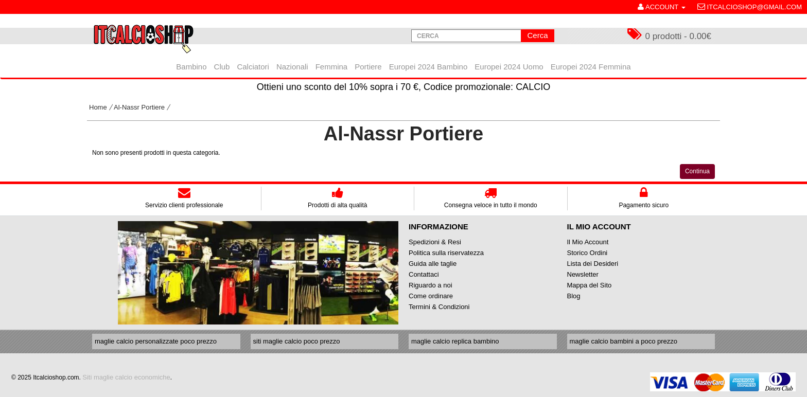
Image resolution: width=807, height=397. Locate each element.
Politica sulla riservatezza (446, 253)
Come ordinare (431, 296)
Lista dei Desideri (593, 263)
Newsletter (583, 274)
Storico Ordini (587, 253)
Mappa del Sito (589, 285)
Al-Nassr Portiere (139, 107)
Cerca (537, 35)
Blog (574, 296)
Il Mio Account (588, 242)
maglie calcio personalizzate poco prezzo (156, 341)
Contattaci (424, 274)
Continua (697, 171)
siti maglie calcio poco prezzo (296, 341)
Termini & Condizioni (439, 307)
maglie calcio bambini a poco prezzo (624, 341)
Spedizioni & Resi (435, 242)
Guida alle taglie (433, 263)
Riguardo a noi (430, 285)
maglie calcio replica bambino (455, 341)
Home (98, 107)
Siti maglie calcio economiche (126, 377)
